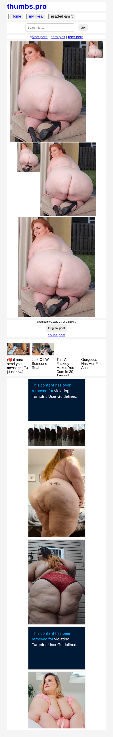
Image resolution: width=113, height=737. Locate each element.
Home (16, 16)
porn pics (58, 37)
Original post (56, 328)
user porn (75, 37)
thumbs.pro (27, 6)
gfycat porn (39, 37)
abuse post (56, 335)
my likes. (36, 16)
